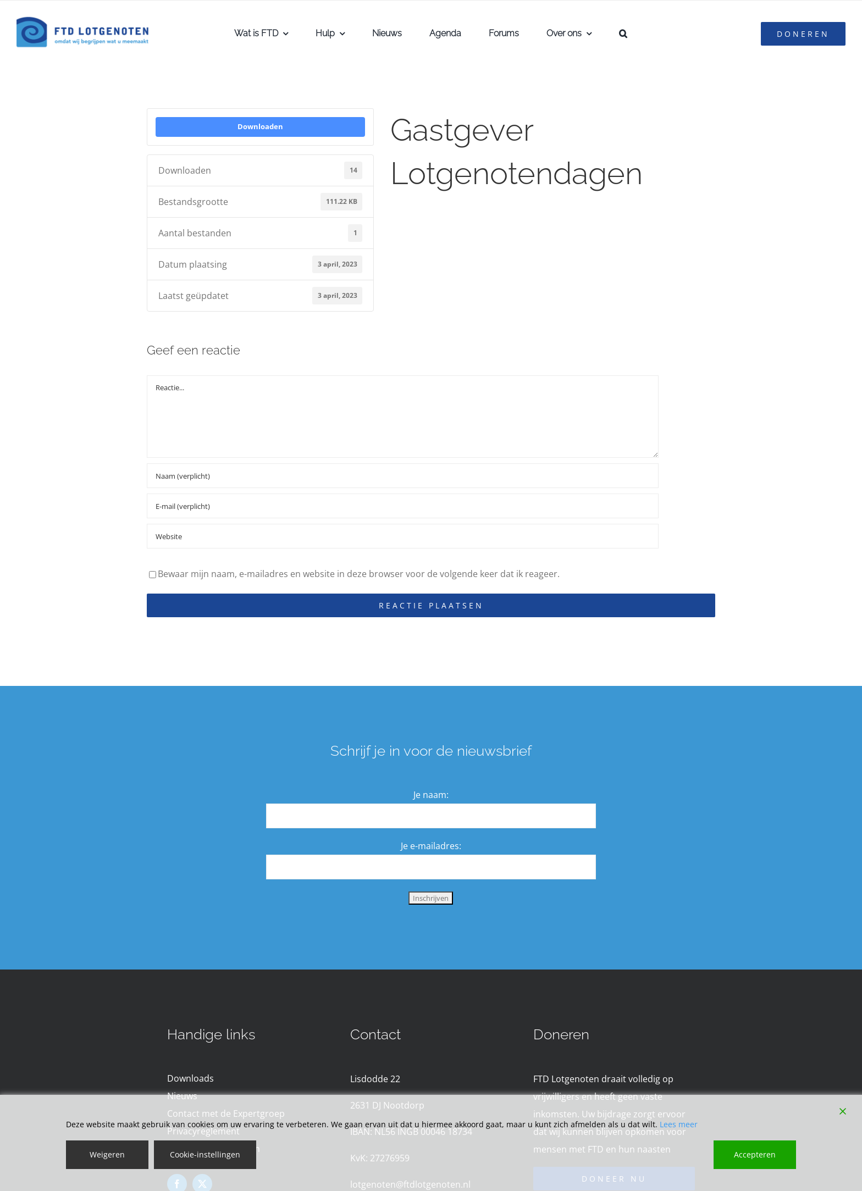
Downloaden (260, 126)
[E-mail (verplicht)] (403, 506)
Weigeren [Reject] (107, 1154)
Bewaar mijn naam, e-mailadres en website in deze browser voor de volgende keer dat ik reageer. (359, 574)
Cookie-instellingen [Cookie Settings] (205, 1154)
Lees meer (679, 1124)
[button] (623, 33)
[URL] (403, 536)
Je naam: (431, 795)
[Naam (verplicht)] (403, 475)
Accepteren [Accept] (755, 1154)
